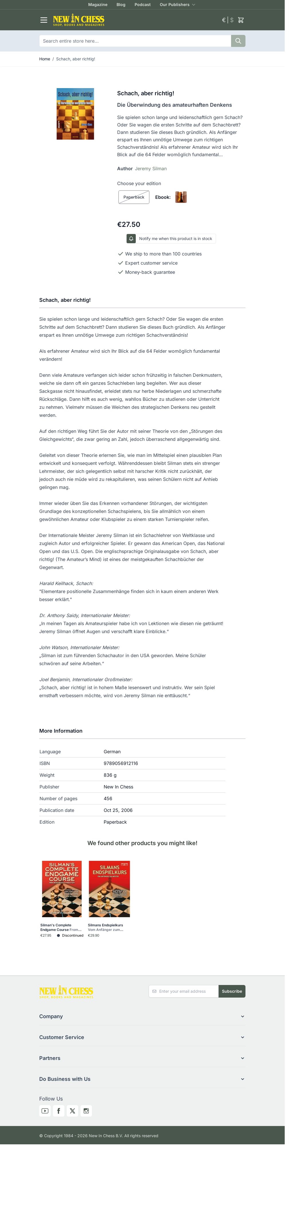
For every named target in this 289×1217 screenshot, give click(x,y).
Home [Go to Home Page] (44, 58)
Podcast (143, 4)
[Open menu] (43, 20)
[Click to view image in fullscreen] (75, 114)
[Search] (238, 41)
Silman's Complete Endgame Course (60, 927)
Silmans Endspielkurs (105, 927)
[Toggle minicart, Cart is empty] (240, 20)
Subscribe (232, 991)
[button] (142, 1016)
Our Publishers (175, 4)
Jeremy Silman (151, 168)
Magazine (97, 4)
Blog (121, 4)
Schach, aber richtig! (75, 58)
